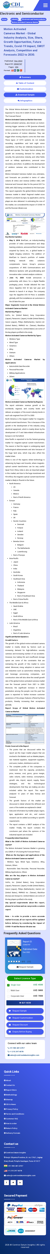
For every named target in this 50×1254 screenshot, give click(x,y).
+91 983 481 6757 (16, 1048)
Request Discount (17, 1025)
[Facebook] (6, 1182)
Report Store (10, 1090)
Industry (14, 19)
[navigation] (46, 5)
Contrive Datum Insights (15, 1153)
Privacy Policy (11, 1109)
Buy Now (25, 1003)
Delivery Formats (12, 1133)
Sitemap (8, 1100)
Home (4, 19)
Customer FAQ (11, 1119)
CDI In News (10, 1104)
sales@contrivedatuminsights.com (23, 1055)
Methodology (10, 1095)
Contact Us (9, 1085)
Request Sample (25, 967)
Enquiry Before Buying (19, 1031)
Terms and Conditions (14, 1114)
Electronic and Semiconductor (34, 19)
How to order (10, 1123)
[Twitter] (13, 1182)
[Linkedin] (20, 1182)
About (7, 1080)
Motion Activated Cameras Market (25, 22)
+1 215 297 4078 (15, 1052)
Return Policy (10, 1128)
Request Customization (20, 1018)
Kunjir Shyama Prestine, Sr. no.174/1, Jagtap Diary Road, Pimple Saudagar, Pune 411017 (23, 1159)
